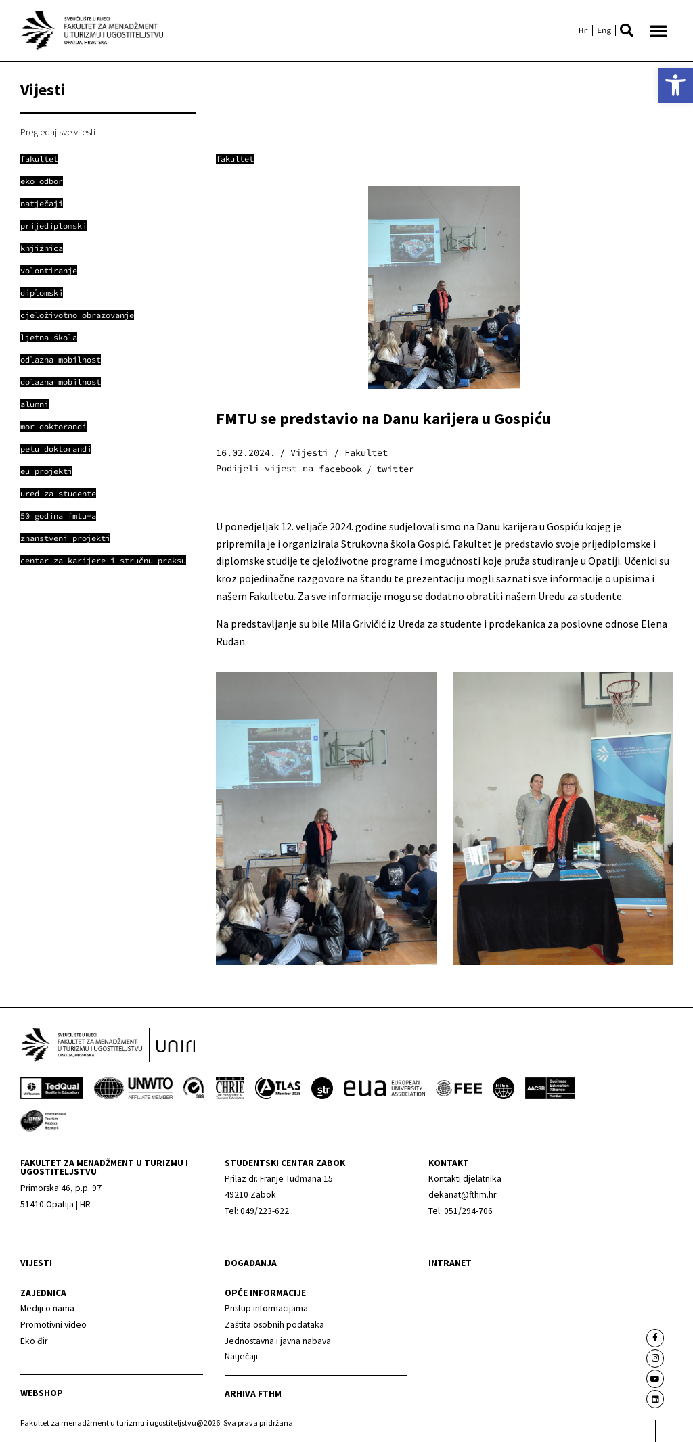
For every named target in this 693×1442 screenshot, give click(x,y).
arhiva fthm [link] (253, 1393)
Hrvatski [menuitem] (583, 30)
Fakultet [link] (235, 159)
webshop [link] (41, 1393)
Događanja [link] (251, 1264)
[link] (675, 85)
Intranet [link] (450, 1264)
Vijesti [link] (36, 1264)
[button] (626, 30)
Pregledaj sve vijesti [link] (57, 132)
